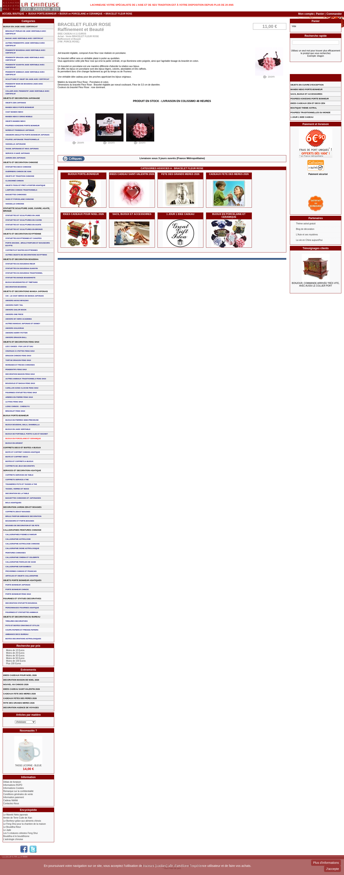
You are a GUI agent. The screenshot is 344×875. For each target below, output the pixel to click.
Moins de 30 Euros (15, 655)
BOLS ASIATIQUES (13, 503)
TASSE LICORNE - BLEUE (28, 765)
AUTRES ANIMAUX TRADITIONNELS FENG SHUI (25, 379)
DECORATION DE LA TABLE (17, 493)
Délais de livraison (12, 782)
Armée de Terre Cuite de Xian (17, 818)
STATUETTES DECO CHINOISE (18, 167)
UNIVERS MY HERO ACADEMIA (18, 319)
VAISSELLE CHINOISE (14, 204)
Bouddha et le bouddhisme (16, 836)
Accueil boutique (13, 14)
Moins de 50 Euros (15, 658)
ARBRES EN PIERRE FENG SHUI (19, 397)
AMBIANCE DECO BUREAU (17, 634)
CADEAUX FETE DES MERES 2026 (229, 174)
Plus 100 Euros (13, 663)
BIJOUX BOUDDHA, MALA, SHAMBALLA (22, 425)
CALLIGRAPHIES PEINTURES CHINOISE (22, 530)
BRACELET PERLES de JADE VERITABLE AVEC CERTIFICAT (25, 32)
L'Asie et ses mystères (307, 234)
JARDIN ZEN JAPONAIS (15, 158)
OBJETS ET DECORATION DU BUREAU (21, 617)
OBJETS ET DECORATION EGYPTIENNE (22, 234)
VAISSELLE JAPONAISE (15, 144)
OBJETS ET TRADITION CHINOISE (19, 176)
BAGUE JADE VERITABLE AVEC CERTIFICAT (24, 38)
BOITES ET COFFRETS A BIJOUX (19, 461)
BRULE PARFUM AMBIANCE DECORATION (23, 516)
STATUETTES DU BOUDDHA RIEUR (20, 264)
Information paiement (13, 797)
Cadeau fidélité (10, 800)
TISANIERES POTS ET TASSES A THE (21, 484)
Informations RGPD (12, 785)
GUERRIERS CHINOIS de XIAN (18, 171)
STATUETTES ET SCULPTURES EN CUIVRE (23, 220)
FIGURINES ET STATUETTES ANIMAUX (21, 612)
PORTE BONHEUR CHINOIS (17, 589)
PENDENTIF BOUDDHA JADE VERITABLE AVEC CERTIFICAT (25, 51)
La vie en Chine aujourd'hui (309, 240)
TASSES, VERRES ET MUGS (17, 489)
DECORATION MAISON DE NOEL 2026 (21, 680)
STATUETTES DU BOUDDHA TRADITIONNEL (24, 273)
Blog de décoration (305, 229)
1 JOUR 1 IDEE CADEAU (180, 214)
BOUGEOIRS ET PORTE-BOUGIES (19, 521)
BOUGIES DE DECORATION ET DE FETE (22, 525)
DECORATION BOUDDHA (16, 287)
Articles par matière (28, 714)
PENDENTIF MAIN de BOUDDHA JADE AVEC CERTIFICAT (24, 85)
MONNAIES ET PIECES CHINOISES (20, 365)
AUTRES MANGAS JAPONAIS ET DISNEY (22, 324)
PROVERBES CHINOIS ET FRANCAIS (21, 571)
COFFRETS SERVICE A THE (17, 480)
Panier (320, 13)
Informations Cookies (13, 788)
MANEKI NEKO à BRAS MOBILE (18, 117)
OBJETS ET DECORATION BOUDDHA (21, 259)
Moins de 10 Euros (15, 650)
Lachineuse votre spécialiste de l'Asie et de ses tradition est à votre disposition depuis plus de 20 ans (162, 5)
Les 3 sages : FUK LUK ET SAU (19, 346)
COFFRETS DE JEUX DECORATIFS (20, 466)
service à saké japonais (17, 153)
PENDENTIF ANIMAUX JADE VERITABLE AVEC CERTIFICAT (25, 73)
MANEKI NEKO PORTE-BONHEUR (19, 107)
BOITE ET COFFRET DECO (16, 457)
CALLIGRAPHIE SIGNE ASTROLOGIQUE (22, 548)
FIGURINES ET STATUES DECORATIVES (22, 598)
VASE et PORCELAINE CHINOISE (19, 199)
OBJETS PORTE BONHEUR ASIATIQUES (22, 580)
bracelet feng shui (15, 411)
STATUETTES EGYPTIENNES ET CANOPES (23, 238)
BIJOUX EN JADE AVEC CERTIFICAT (20, 26)
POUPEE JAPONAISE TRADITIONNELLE (22, 139)
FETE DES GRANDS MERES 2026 (180, 174)
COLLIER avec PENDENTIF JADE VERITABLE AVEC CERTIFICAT (27, 92)
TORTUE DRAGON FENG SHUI (18, 360)
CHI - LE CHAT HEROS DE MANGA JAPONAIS (24, 296)
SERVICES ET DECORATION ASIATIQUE (22, 470)
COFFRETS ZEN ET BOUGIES (17, 512)
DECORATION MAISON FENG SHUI (20, 374)
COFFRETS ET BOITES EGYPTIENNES (21, 250)
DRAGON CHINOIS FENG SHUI (18, 356)
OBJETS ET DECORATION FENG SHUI (21, 342)
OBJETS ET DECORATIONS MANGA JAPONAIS (25, 291)
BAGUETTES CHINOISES (16, 195)
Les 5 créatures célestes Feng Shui (20, 833)
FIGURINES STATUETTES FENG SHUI (21, 393)
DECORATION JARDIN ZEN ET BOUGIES (22, 507)
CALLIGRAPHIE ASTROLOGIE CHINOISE (22, 544)
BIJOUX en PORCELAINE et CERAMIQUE (80, 14)
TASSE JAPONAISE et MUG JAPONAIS (22, 149)
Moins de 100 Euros (16, 661)
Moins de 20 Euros (15, 653)
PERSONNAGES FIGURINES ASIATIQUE (22, 608)
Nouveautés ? (28, 730)
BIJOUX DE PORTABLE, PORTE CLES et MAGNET (26, 434)
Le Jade (7, 830)
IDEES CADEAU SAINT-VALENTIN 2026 (131, 174)
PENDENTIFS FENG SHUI (16, 369)
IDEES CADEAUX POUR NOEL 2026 (83, 214)
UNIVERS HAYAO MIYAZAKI (17, 300)
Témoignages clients (316, 248)
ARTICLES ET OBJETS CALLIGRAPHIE (21, 576)
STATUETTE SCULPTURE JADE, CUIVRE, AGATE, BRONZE (26, 209)
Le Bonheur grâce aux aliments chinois (22, 821)
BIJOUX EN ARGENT (14, 443)
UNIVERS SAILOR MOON (15, 310)
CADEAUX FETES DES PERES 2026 (20, 698)
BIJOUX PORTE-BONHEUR (42, 14)
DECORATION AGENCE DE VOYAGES (21, 707)
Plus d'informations (326, 862)
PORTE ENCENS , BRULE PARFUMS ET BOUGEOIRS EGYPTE (27, 244)
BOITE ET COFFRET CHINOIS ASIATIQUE (22, 452)
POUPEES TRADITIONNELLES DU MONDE (310, 112)
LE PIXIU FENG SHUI (14, 402)
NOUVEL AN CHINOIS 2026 (16, 684)
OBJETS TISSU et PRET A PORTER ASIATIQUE (25, 185)
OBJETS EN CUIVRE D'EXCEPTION (307, 85)
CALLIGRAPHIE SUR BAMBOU (18, 567)
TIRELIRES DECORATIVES (16, 621)
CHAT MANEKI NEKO (14, 112)
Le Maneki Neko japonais (15, 814)
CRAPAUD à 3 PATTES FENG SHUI (19, 351)
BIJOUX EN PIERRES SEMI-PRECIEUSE (22, 420)
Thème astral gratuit (305, 223)
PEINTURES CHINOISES (15, 553)
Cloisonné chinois (14, 181)
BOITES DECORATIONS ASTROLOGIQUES (23, 639)
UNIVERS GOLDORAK (14, 328)
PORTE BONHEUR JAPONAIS (17, 585)
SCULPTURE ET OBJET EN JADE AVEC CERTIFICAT (27, 79)
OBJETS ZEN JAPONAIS (15, 103)
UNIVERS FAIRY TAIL (14, 305)
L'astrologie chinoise (13, 839)
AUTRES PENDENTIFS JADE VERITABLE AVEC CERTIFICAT (25, 44)
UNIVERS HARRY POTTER (16, 333)
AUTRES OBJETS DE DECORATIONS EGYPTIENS (26, 255)
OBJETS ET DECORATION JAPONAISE (21, 98)
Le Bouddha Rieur (12, 827)
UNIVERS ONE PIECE (14, 314)
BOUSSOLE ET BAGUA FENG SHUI (20, 383)
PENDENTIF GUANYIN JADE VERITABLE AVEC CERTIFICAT (25, 66)
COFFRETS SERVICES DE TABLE (19, 475)
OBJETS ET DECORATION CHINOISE (20, 162)
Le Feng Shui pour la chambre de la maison (24, 824)
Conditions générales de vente (18, 794)
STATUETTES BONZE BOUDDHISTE (20, 278)
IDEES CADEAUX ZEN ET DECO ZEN (307, 103)
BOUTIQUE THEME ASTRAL (303, 108)
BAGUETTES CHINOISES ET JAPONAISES (23, 498)
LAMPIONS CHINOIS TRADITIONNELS (21, 190)
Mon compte (306, 13)
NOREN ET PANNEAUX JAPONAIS (19, 130)
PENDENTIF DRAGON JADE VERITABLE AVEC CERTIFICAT (24, 58)
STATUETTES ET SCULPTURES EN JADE (22, 215)
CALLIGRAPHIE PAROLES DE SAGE (20, 562)
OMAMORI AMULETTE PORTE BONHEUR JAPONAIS (27, 135)
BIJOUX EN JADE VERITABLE (17, 429)
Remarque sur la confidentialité (18, 791)
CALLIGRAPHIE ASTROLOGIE (18, 539)
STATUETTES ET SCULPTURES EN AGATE (23, 225)
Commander (334, 13)
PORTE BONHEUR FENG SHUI (18, 594)
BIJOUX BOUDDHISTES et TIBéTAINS (21, 282)
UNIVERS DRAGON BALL (16, 337)
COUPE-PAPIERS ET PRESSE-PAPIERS (21, 630)
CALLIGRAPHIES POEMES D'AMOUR (21, 535)
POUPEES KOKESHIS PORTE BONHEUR (22, 126)
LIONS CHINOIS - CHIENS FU (17, 406)
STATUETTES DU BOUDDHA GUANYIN (21, 268)
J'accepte (332, 869)
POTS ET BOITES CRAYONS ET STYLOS (22, 625)
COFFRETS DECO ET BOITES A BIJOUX (22, 448)
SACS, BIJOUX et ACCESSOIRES (131, 214)
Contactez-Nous (11, 803)
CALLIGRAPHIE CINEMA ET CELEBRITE (22, 557)
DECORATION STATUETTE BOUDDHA (21, 603)
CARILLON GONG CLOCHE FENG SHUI (21, 388)
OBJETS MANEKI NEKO (15, 121)
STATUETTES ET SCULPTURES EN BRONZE (24, 229)
